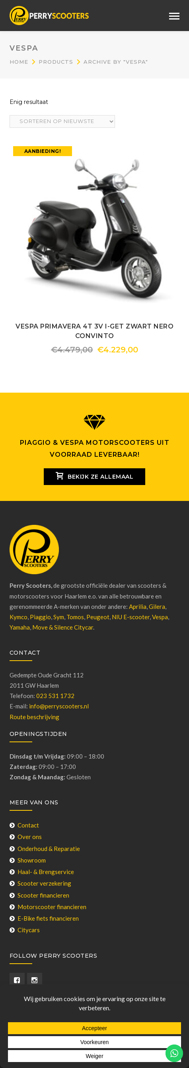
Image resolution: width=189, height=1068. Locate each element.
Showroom (28, 860)
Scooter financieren (39, 895)
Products (56, 62)
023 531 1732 (55, 695)
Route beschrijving (34, 716)
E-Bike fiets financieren (44, 918)
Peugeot (97, 616)
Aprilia (137, 606)
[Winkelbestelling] (62, 121)
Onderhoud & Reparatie (45, 848)
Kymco (18, 616)
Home (19, 62)
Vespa (160, 616)
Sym (58, 616)
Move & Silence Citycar (62, 627)
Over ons (26, 836)
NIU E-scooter (131, 616)
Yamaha (20, 627)
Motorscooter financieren (48, 906)
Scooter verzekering (40, 883)
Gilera (157, 606)
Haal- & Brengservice (42, 871)
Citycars (25, 929)
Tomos (75, 616)
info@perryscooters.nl (59, 706)
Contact (24, 825)
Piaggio (40, 616)
